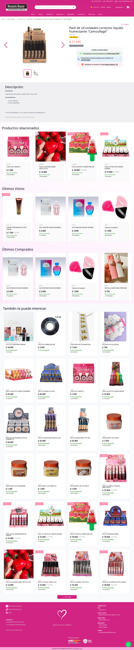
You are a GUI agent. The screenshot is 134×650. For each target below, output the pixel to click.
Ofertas (103, 7)
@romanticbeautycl (14, 606)
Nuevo (41, 14)
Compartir (125, 24)
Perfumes (50, 14)
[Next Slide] (63, 45)
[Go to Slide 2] (35, 73)
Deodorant (60, 14)
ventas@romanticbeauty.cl (15, 622)
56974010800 (97, 1)
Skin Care (92, 14)
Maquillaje (71, 14)
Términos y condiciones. (14, 630)
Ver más (67, 597)
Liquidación (94, 7)
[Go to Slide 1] (27, 73)
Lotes (100, 14)
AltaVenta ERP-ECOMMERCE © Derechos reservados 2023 (67, 648)
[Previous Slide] (6, 45)
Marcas (109, 7)
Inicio (33, 14)
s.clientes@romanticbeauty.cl (16, 625)
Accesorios (82, 14)
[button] (74, 7)
